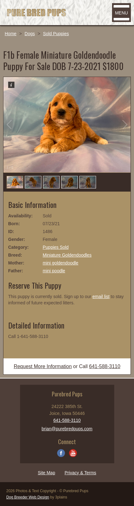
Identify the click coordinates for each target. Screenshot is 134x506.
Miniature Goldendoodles (67, 255)
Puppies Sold (56, 247)
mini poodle (54, 270)
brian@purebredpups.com (66, 428)
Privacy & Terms (80, 472)
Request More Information (43, 366)
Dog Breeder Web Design (27, 497)
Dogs (29, 33)
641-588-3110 (105, 366)
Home (10, 33)
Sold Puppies (56, 33)
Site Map (46, 472)
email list (100, 296)
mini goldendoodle (60, 262)
